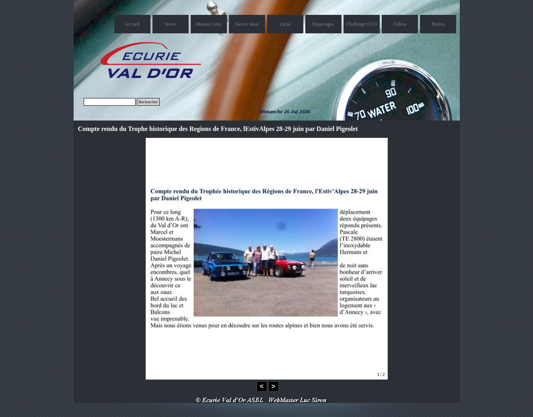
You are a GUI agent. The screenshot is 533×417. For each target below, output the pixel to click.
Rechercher (148, 102)
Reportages (323, 24)
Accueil (132, 24)
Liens (285, 24)
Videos (399, 24)
